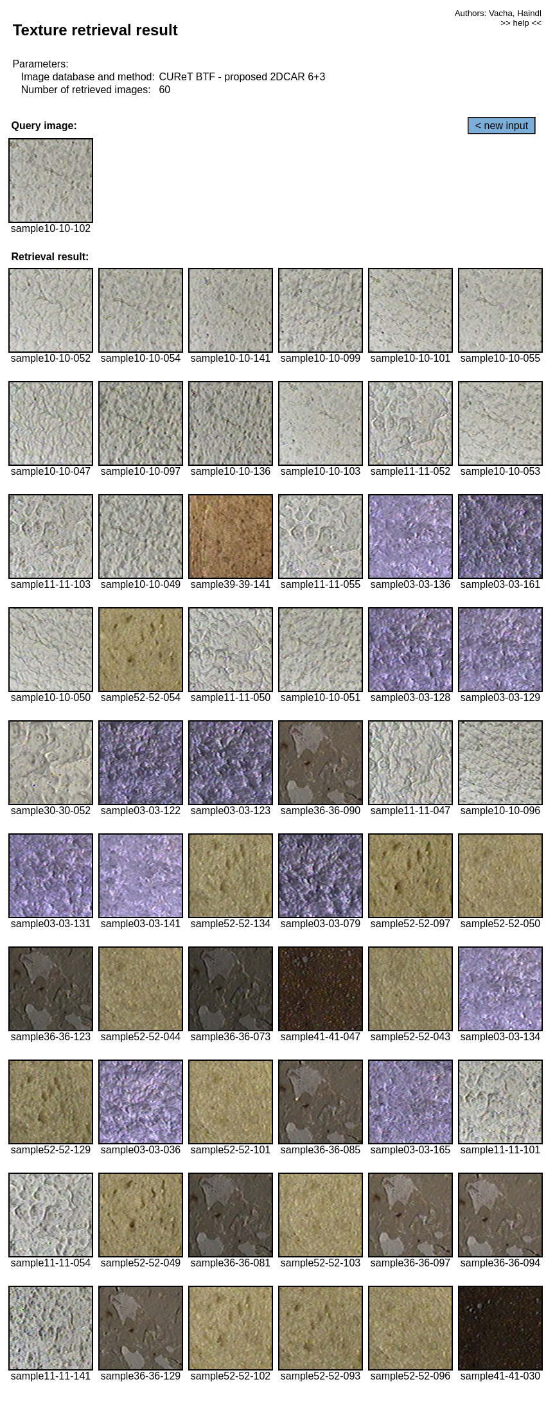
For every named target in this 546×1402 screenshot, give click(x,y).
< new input (501, 125)
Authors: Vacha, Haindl (498, 13)
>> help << (521, 23)
